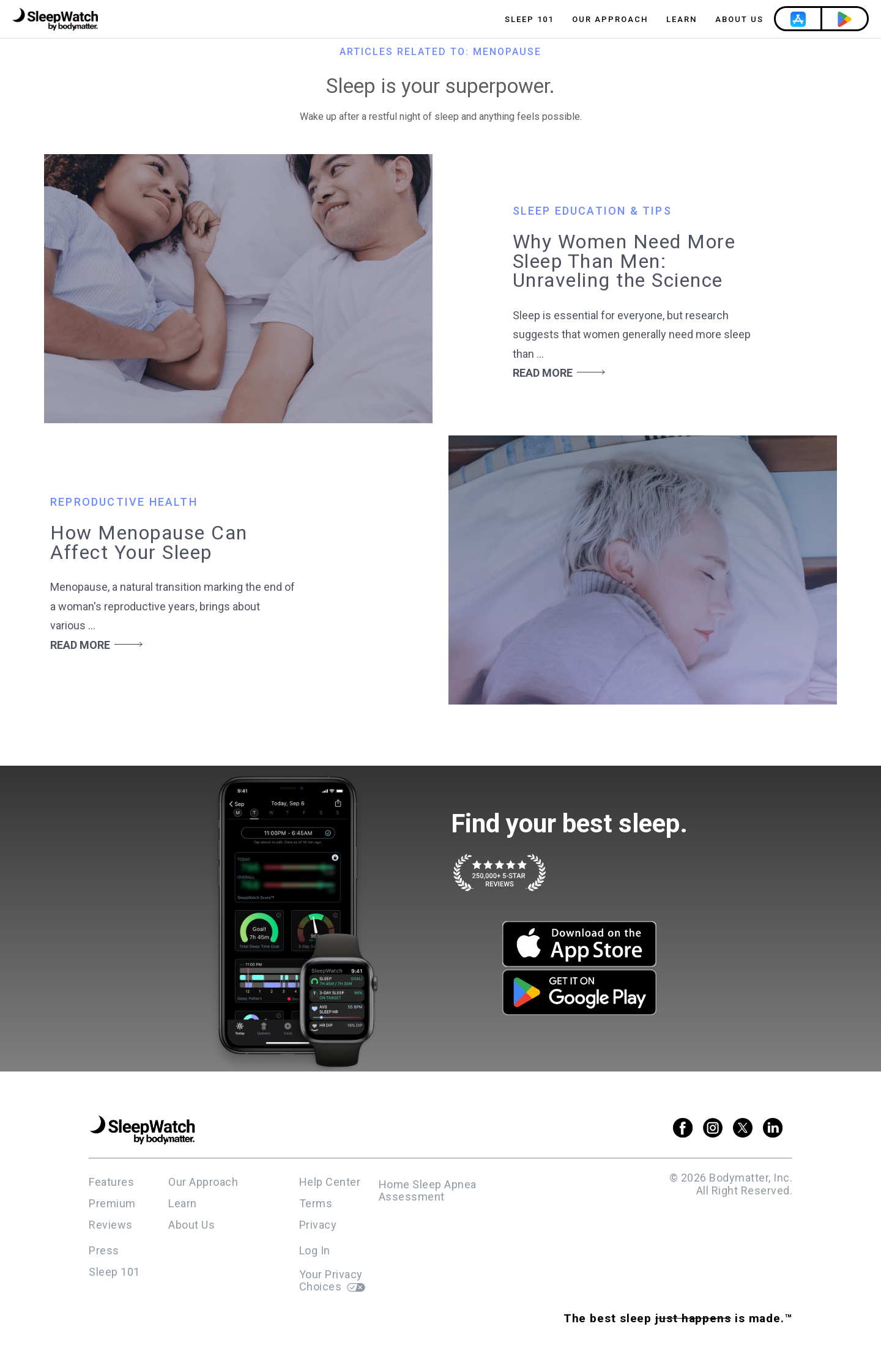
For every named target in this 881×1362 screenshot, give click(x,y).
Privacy (318, 1224)
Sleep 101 (529, 19)
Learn (681, 19)
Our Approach (610, 19)
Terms (316, 1203)
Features (111, 1181)
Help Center (330, 1181)
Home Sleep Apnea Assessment (428, 1191)
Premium (112, 1203)
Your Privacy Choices (332, 1280)
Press (104, 1250)
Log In (314, 1250)
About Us (739, 19)
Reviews (111, 1224)
